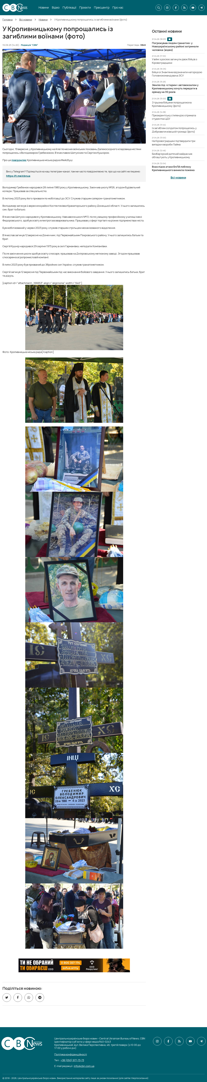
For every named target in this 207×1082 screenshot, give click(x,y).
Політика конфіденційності (70, 1054)
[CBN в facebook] (176, 8)
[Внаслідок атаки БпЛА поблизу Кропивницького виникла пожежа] (173, 168)
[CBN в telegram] (201, 8)
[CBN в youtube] (193, 8)
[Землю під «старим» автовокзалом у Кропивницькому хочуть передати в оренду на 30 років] (175, 88)
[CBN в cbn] (184, 8)
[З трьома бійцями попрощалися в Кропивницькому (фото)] (172, 104)
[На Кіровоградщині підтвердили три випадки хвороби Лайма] (173, 142)
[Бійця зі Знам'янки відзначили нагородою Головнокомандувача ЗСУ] (177, 73)
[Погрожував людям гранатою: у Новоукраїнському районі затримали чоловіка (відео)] (175, 46)
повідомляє (18, 160)
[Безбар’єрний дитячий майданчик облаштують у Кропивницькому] (172, 155)
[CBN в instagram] (167, 8)
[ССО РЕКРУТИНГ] (74, 965)
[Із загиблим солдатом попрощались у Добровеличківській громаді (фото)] (174, 129)
